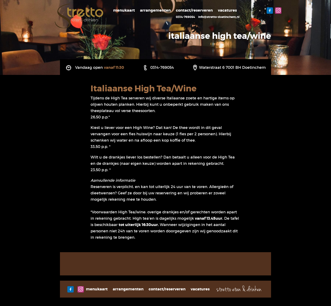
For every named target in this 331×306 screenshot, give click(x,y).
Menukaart (124, 10)
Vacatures (227, 10)
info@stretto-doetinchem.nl (218, 17)
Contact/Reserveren (194, 10)
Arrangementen (155, 10)
